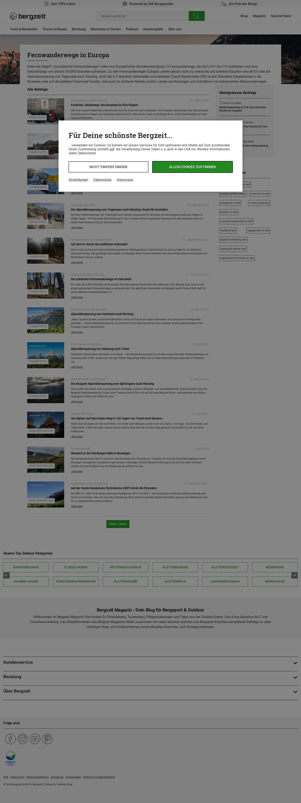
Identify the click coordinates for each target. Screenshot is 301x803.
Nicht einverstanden (108, 167)
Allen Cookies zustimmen (192, 167)
